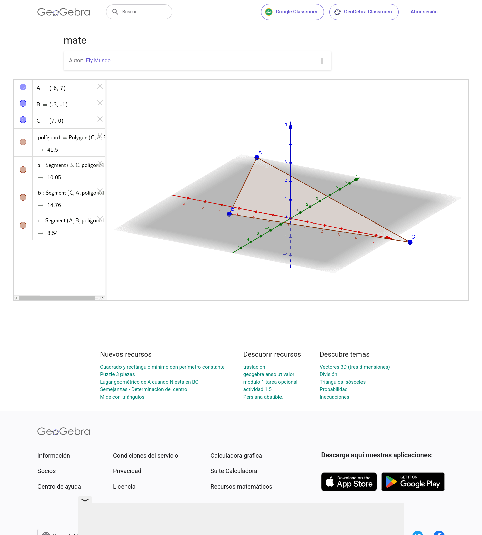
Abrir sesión (424, 12)
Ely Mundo (98, 60)
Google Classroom (291, 12)
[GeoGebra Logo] (63, 12)
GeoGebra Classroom (362, 12)
